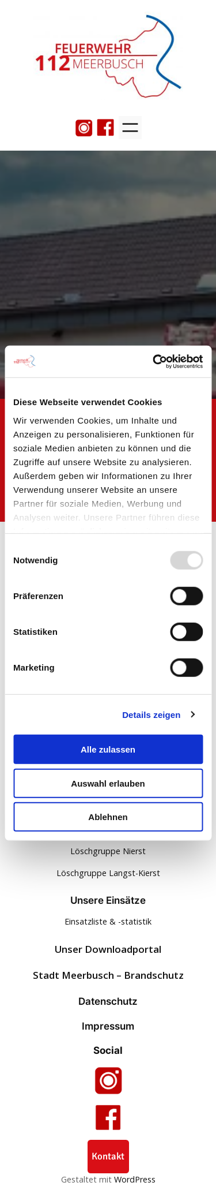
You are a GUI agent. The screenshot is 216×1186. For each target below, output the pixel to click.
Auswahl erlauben (108, 783)
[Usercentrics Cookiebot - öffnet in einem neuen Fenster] (154, 361)
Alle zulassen (108, 749)
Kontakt (108, 1156)
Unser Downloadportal (108, 949)
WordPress (135, 1179)
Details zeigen (151, 714)
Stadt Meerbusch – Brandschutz (108, 975)
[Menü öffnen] (130, 127)
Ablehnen (107, 817)
